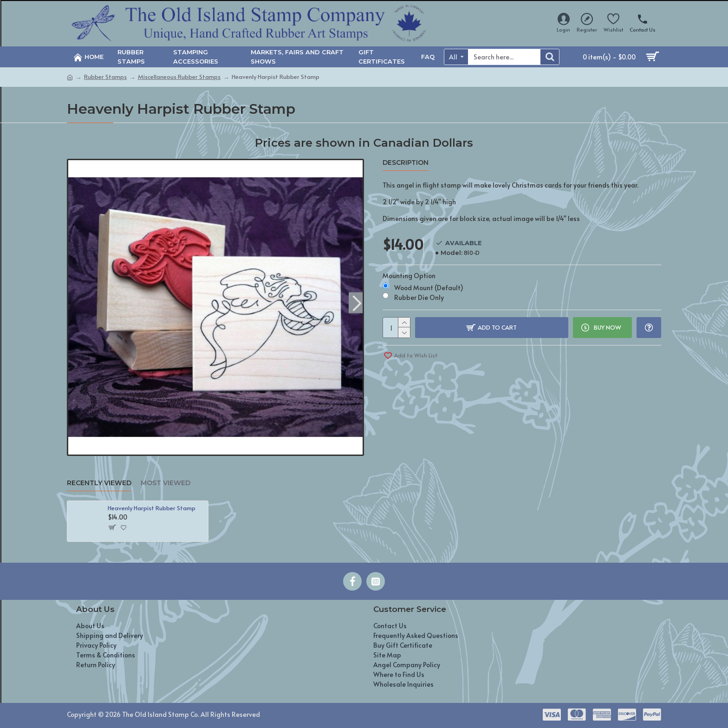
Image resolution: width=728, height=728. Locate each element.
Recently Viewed (99, 483)
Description (406, 163)
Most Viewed (165, 483)
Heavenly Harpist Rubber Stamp (151, 508)
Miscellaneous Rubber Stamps (179, 76)
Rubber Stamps (105, 76)
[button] (357, 302)
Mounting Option (409, 275)
